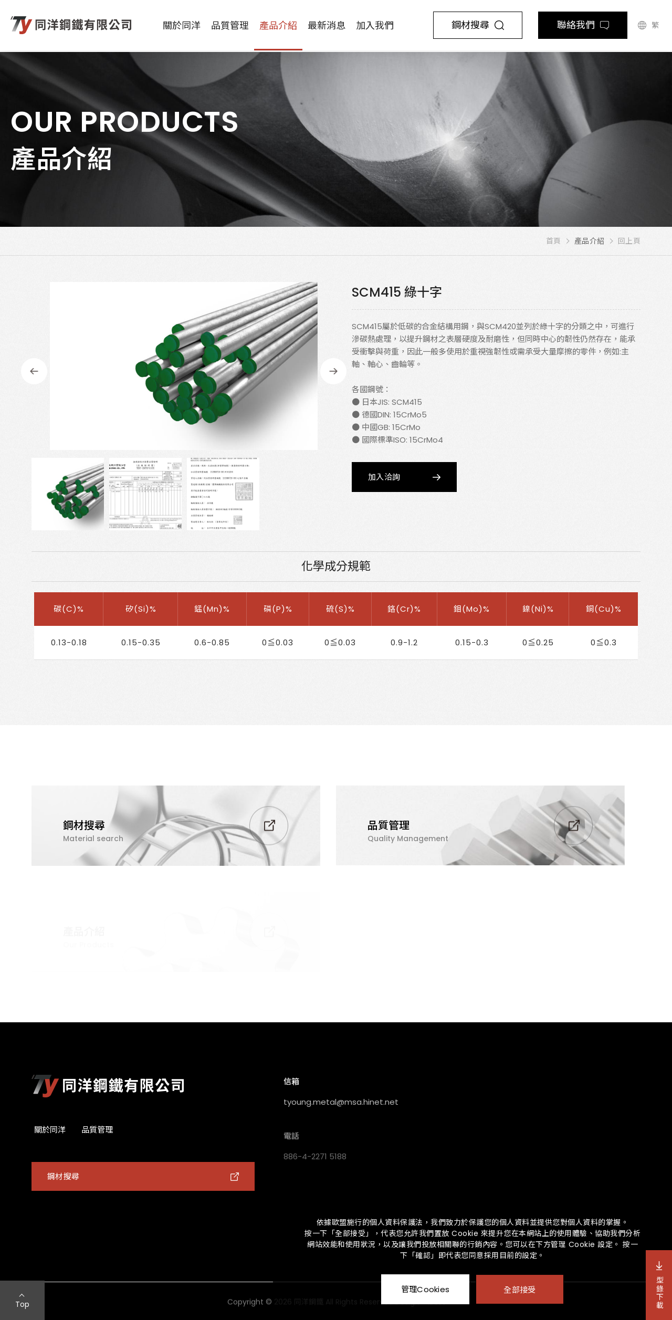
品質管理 (230, 25)
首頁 (553, 241)
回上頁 (629, 241)
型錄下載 (659, 1285)
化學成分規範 (336, 566)
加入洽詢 (384, 477)
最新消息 (326, 25)
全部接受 (519, 1289)
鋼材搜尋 (478, 25)
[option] (184, 366)
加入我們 (375, 25)
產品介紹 (278, 25)
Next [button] (333, 371)
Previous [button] (34, 371)
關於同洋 (182, 25)
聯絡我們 (583, 25)
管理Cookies (425, 1289)
